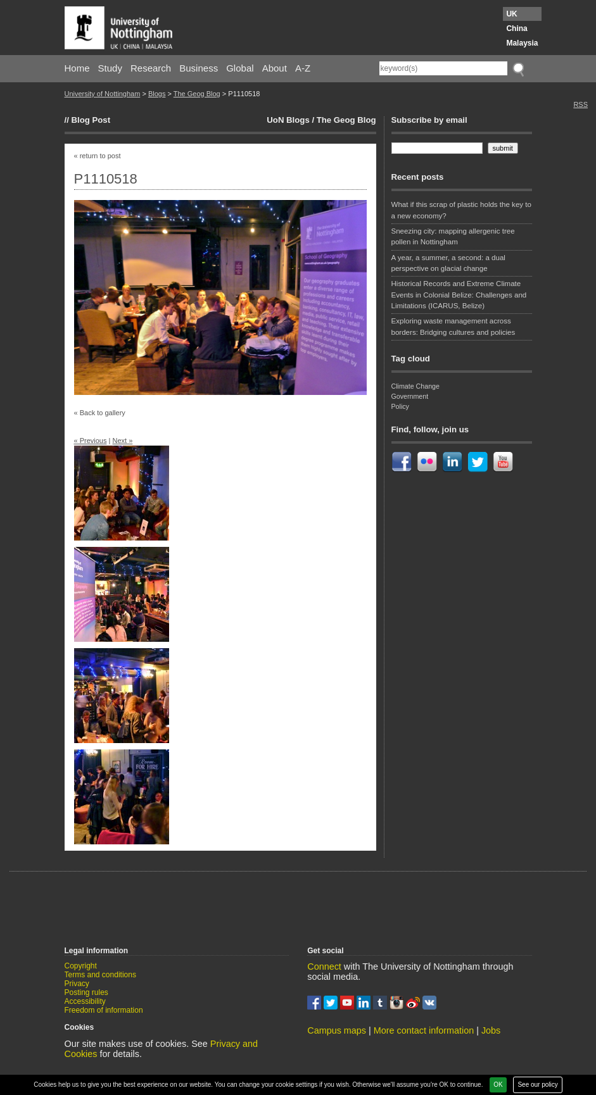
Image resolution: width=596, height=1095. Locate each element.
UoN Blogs (288, 120)
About (274, 68)
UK (511, 13)
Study (110, 68)
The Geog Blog (197, 93)
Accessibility (85, 1001)
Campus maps (336, 1030)
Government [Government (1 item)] (410, 396)
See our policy (537, 1084)
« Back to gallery (99, 412)
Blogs (157, 93)
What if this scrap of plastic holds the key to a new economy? (461, 210)
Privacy (77, 983)
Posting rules (86, 992)
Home (77, 68)
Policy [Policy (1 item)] (400, 406)
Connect (324, 966)
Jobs (490, 1030)
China (516, 28)
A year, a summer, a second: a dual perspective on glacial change (448, 263)
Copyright (81, 965)
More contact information (424, 1030)
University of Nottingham (103, 93)
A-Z (302, 68)
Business (198, 68)
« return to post (97, 156)
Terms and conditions (100, 974)
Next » (122, 440)
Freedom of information (104, 1010)
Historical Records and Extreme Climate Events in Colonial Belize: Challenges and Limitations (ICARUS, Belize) (459, 295)
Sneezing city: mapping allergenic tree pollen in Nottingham (453, 236)
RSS (580, 104)
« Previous (90, 440)
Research (150, 68)
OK (497, 1084)
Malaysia (522, 43)
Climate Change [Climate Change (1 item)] (415, 386)
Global (239, 68)
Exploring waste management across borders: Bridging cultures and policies (453, 326)
